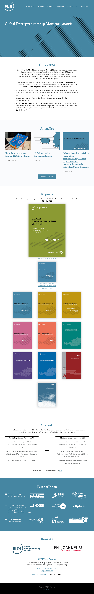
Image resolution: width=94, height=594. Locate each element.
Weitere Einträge (47, 177)
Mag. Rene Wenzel (47, 571)
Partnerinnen (72, 6)
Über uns (30, 6)
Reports (50, 6)
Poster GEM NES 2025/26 (47, 258)
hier (60, 471)
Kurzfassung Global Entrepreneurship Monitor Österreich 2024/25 (47, 285)
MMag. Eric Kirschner (39, 574)
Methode (60, 6)
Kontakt (84, 6)
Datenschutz (47, 590)
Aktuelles (40, 6)
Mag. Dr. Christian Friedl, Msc (47, 569)
